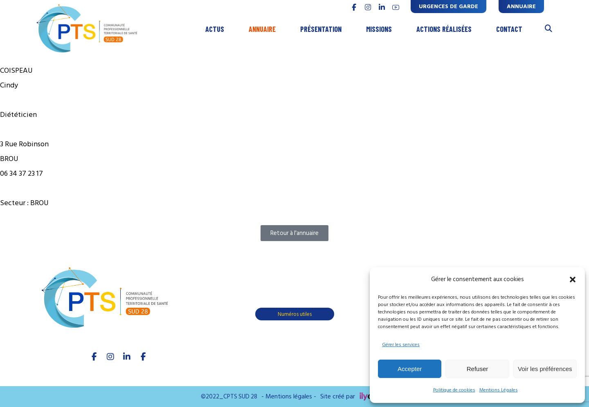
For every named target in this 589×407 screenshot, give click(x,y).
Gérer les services (401, 345)
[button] (573, 279)
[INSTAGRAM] (368, 7)
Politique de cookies (454, 390)
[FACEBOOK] (354, 7)
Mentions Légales (498, 390)
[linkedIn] (127, 357)
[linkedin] (382, 7)
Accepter (410, 368)
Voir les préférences (545, 368)
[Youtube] (143, 357)
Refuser (477, 368)
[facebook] (94, 357)
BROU (39, 203)
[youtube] (395, 7)
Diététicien (18, 115)
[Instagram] (110, 357)
